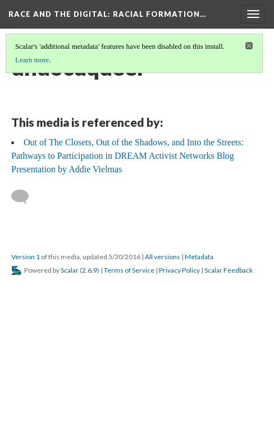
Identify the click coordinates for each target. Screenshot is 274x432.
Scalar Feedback (228, 270)
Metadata (199, 256)
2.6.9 (89, 270)
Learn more (32, 60)
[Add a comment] (25, 197)
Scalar (70, 270)
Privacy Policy (179, 270)
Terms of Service (129, 270)
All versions (162, 256)
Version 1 (25, 256)
